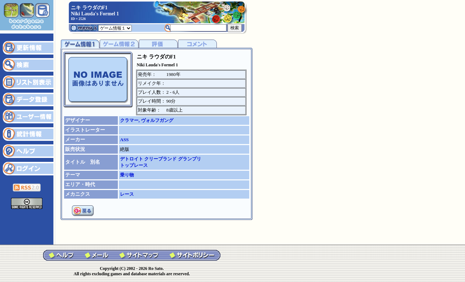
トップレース (134, 165)
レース (127, 194)
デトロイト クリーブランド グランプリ (160, 158)
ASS (124, 139)
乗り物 (127, 175)
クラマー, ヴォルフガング (146, 120)
